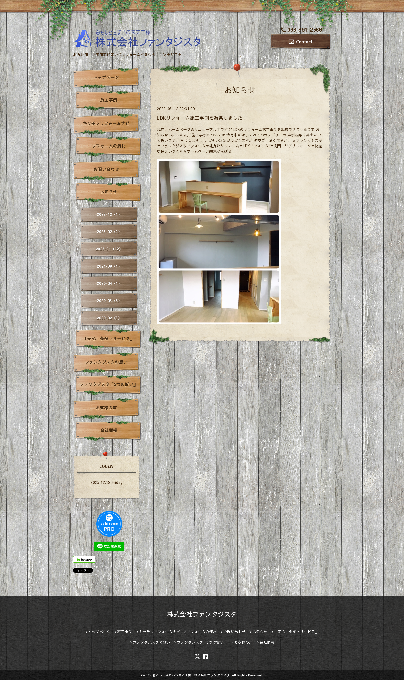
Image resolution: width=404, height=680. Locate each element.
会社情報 (108, 430)
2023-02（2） (109, 231)
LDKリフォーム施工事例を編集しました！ (202, 117)
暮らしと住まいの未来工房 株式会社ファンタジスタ (191, 675)
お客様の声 (106, 408)
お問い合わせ (106, 169)
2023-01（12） (109, 248)
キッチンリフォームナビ (106, 123)
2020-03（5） (109, 300)
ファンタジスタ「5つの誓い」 (109, 384)
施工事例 (108, 100)
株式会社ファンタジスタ (202, 614)
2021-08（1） (109, 266)
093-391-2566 (301, 29)
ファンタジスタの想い (106, 362)
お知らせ (108, 191)
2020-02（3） (109, 318)
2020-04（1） (109, 283)
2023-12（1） (109, 214)
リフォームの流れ (109, 146)
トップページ (106, 77)
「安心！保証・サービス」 (108, 338)
